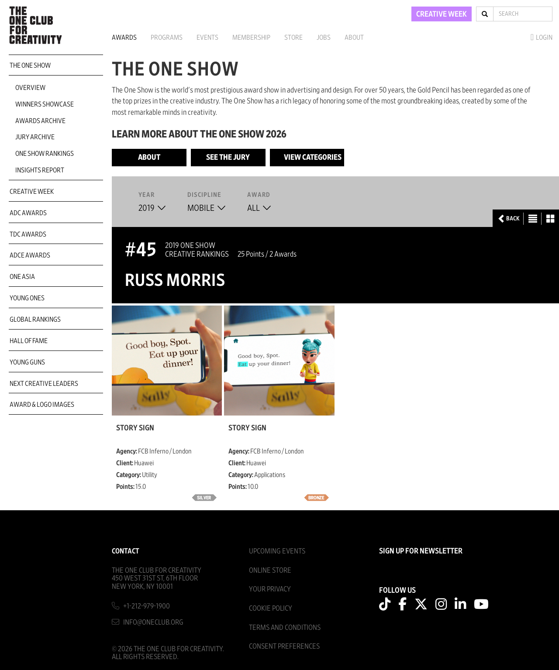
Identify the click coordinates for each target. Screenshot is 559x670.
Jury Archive (35, 137)
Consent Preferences (284, 646)
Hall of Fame (29, 340)
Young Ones (27, 298)
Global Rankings (35, 319)
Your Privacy (270, 589)
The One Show (30, 65)
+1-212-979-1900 (146, 606)
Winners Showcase (44, 104)
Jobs (324, 37)
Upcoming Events (277, 551)
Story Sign (135, 428)
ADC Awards (28, 213)
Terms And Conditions (285, 627)
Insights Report (39, 170)
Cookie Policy (270, 608)
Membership (251, 37)
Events (207, 37)
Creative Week (32, 191)
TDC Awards (28, 234)
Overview (30, 87)
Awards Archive (40, 120)
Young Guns (27, 362)
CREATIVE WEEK (441, 14)
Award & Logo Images (42, 404)
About (354, 37)
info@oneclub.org (153, 622)
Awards (124, 37)
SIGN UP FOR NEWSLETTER (420, 551)
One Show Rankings (44, 153)
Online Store (270, 570)
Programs (167, 37)
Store (293, 37)
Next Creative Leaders (44, 383)
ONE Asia (22, 276)
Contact (125, 551)
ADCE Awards (30, 255)
